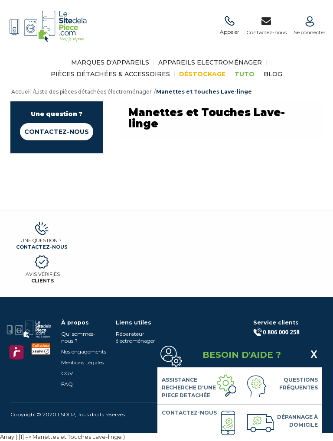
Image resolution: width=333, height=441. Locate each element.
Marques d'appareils (110, 62)
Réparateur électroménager (135, 337)
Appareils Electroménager (210, 62)
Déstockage (202, 74)
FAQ (67, 384)
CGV (67, 373)
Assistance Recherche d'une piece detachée (189, 387)
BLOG (273, 74)
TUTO (245, 74)
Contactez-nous (56, 132)
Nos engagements (83, 351)
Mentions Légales (82, 362)
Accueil (21, 91)
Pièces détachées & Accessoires (110, 74)
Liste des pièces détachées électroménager (93, 91)
